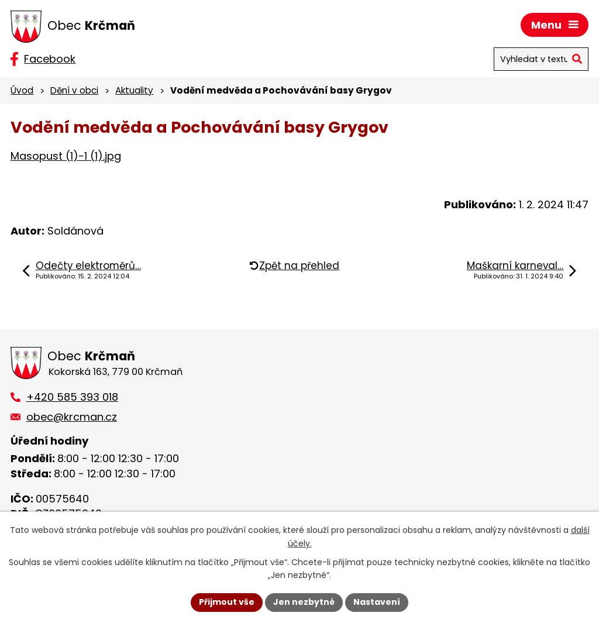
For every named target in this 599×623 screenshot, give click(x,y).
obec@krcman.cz (71, 416)
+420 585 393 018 (72, 397)
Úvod (22, 90)
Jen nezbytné (304, 602)
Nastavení (376, 602)
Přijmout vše (226, 602)
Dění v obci (74, 90)
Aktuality (134, 90)
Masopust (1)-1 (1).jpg (66, 156)
